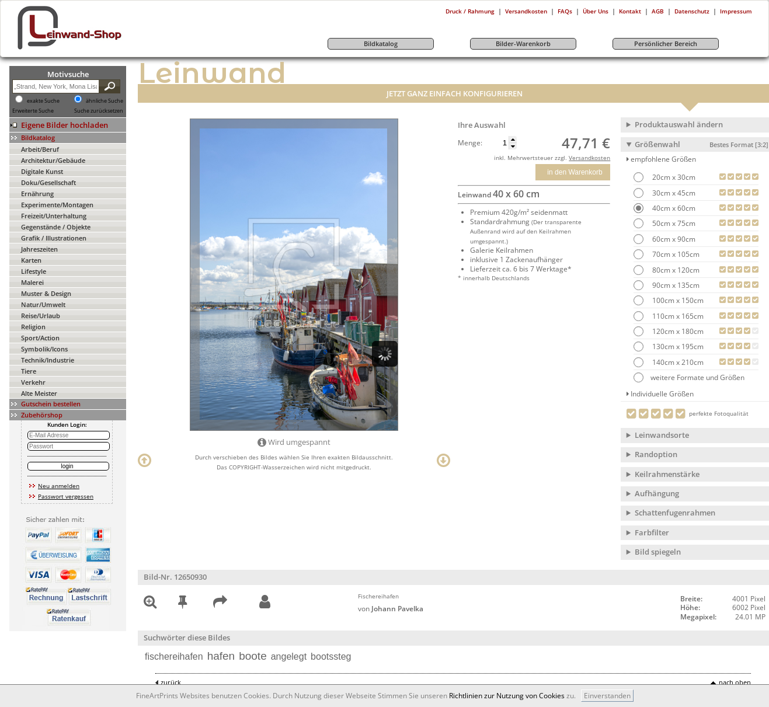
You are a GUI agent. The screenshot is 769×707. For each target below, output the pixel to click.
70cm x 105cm (675, 254)
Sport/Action (40, 337)
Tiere (28, 371)
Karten (31, 260)
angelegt (289, 656)
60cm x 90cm (672, 239)
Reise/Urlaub (40, 315)
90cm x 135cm (675, 285)
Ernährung (37, 193)
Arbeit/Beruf (40, 149)
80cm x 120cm (675, 270)
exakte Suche (43, 101)
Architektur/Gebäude (53, 160)
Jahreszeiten (39, 249)
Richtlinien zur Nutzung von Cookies (507, 696)
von (390, 609)
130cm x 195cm (677, 346)
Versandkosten (526, 11)
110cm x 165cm (677, 316)
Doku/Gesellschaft (48, 182)
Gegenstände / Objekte (56, 226)
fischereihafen (174, 656)
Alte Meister (39, 393)
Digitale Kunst (42, 171)
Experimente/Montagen (57, 204)
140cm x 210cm (677, 362)
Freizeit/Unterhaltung (53, 215)
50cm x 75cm (672, 223)
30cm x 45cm (672, 193)
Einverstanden (607, 696)
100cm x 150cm (677, 300)
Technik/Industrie (47, 360)
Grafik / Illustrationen (53, 238)
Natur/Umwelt (43, 304)
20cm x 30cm (672, 177)
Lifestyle (33, 271)
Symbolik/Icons (44, 348)
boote (253, 656)
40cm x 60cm (672, 208)
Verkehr (33, 382)
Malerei (32, 282)
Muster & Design (46, 293)
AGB (658, 11)
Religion (33, 326)
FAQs (565, 11)
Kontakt (630, 11)
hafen (221, 656)
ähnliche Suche (104, 101)
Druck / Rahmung (470, 11)
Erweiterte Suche (33, 110)
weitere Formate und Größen (689, 377)
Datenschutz (691, 11)
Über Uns (595, 11)
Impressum (736, 11)
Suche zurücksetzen (98, 110)
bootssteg (331, 656)
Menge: (470, 143)
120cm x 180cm (677, 331)
